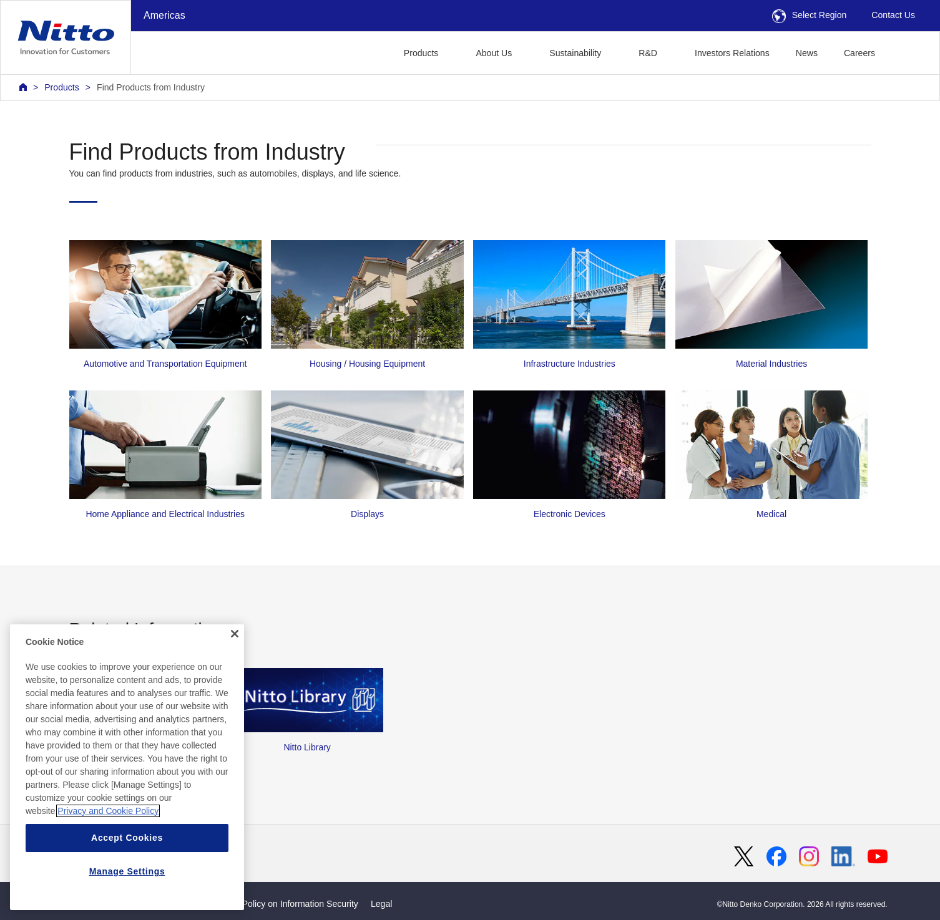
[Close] (234, 633)
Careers (859, 53)
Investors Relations (732, 53)
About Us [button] (494, 53)
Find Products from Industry (151, 87)
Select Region (809, 15)
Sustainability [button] (575, 53)
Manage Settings (127, 871)
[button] (907, 51)
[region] (127, 767)
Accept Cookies (127, 838)
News (807, 53)
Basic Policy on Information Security (288, 904)
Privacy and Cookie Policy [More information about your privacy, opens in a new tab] (108, 811)
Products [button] (421, 53)
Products (61, 87)
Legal (381, 904)
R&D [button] (648, 53)
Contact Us (893, 15)
